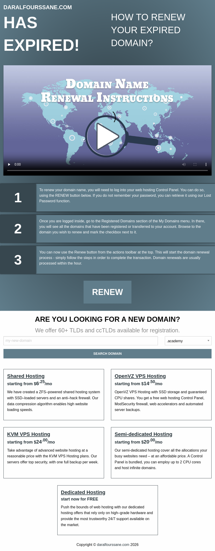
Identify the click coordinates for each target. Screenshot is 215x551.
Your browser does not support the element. (107, 120)
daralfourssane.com (113, 545)
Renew (107, 292)
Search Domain (107, 353)
